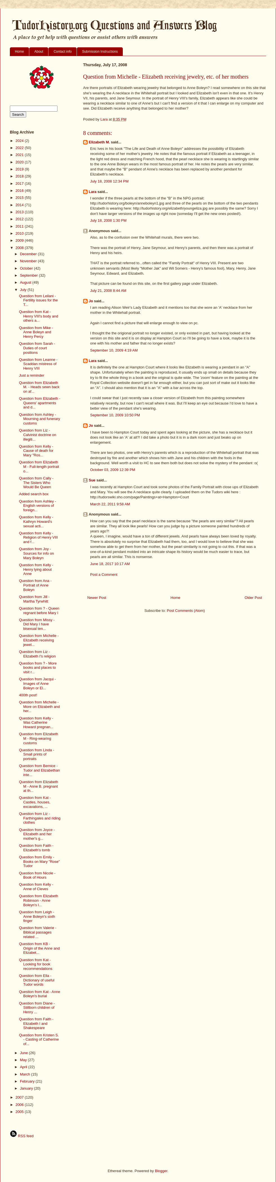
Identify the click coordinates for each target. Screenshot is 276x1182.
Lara (92, 192)
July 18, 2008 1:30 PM (108, 220)
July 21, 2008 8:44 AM (108, 290)
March (25, 1074)
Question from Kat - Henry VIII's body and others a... (38, 316)
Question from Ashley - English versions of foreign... (37, 505)
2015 (20, 197)
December (29, 254)
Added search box (33, 494)
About (38, 52)
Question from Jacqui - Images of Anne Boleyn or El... (37, 683)
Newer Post (96, 598)
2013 (20, 212)
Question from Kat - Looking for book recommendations (35, 964)
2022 (20, 148)
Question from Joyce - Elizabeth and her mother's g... (37, 834)
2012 (20, 219)
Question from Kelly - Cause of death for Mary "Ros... (36, 450)
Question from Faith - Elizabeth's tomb (36, 847)
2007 (20, 1097)
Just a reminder (31, 375)
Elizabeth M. (99, 142)
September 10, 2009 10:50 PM (115, 415)
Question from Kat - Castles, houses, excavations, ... (35, 802)
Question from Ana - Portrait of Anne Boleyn (35, 585)
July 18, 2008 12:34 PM (109, 181)
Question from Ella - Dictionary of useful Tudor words (36, 980)
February (28, 1081)
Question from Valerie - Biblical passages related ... (37, 932)
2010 (20, 233)
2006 (20, 1105)
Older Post (253, 598)
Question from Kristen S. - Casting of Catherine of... (39, 1039)
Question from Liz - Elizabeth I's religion (37, 654)
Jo (91, 301)
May (24, 1060)
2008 (20, 248)
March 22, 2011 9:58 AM (110, 504)
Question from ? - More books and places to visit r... (38, 667)
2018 (20, 176)
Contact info (63, 52)
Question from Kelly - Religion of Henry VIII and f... (38, 537)
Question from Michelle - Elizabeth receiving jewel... (39, 640)
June (24, 1053)
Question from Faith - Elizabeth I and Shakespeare (36, 1023)
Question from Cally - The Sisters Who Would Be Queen (36, 482)
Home (19, 52)
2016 (20, 190)
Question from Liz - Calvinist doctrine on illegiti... (37, 434)
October (27, 268)
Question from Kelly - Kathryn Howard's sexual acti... (36, 521)
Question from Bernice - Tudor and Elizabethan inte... (39, 770)
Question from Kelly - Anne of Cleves (36, 886)
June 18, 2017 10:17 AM (110, 564)
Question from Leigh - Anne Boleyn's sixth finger (37, 916)
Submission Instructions (100, 52)
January (27, 1088)
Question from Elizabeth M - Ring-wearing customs (38, 738)
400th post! (28, 695)
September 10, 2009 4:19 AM (114, 350)
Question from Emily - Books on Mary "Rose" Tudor (39, 861)
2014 (20, 205)
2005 (20, 1112)
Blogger (161, 1171)
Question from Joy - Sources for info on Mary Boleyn (36, 553)
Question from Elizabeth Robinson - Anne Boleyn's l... (38, 900)
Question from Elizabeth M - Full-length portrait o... (39, 466)
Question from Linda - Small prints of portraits (36, 754)
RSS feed (22, 1136)
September (29, 275)
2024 (20, 141)
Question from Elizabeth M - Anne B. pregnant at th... (38, 786)
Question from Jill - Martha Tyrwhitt (34, 599)
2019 (20, 169)
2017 (20, 183)
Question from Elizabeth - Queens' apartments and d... (39, 402)
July (24, 290)
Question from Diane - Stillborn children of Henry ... (37, 1007)
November (29, 261)
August (26, 282)
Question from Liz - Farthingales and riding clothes (39, 818)
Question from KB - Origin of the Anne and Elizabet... (39, 948)
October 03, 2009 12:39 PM (112, 470)
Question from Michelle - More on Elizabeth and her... (39, 706)
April (24, 1067)
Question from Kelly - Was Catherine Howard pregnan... (36, 722)
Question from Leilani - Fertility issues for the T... (38, 300)
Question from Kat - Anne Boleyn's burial (39, 994)
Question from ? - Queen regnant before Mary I (39, 610)
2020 (20, 162)
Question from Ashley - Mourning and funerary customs (39, 418)
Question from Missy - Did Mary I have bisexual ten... (36, 624)
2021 (20, 155)
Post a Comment (103, 574)
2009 (20, 240)
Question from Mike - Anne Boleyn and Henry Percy (36, 332)
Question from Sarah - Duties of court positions (37, 347)
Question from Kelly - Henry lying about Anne (36, 569)
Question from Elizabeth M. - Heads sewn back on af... (39, 387)
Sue (92, 480)
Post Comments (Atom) (186, 610)
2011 (20, 226)
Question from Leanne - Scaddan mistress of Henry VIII (38, 363)
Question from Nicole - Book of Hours (37, 875)
